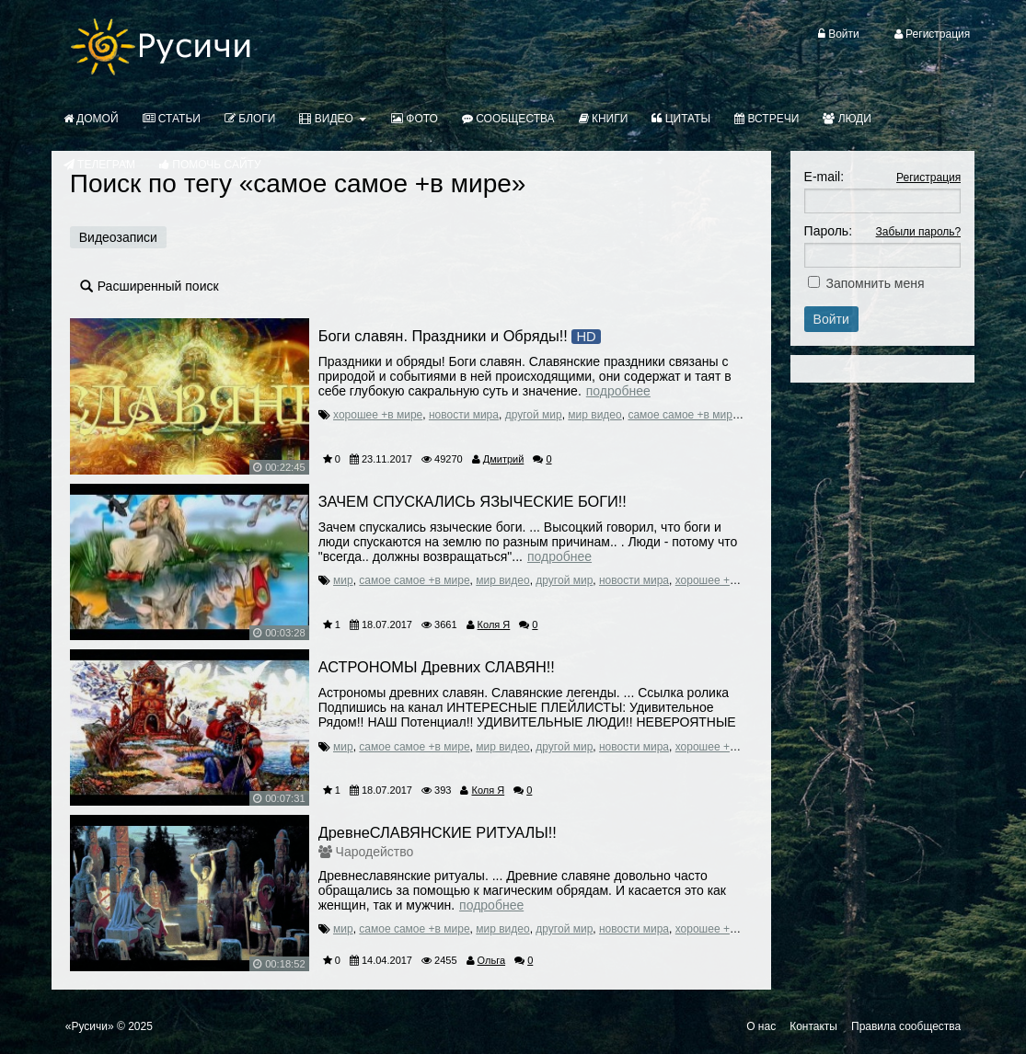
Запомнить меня (874, 283)
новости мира (464, 414)
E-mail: (824, 176)
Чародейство (375, 851)
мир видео (594, 414)
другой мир (533, 414)
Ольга (491, 960)
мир (343, 580)
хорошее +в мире (377, 414)
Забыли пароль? (919, 231)
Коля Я (494, 624)
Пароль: (828, 230)
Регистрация (928, 177)
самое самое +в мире (683, 414)
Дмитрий (504, 458)
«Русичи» (89, 1026)
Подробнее (618, 391)
